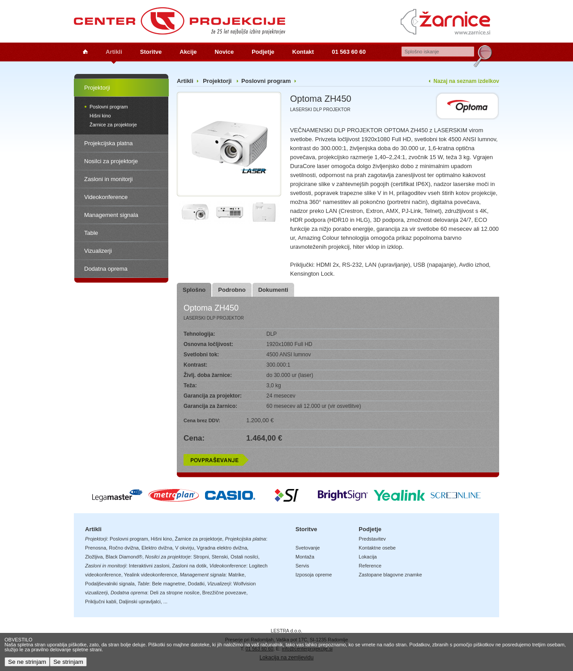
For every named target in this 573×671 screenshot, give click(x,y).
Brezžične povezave (224, 592)
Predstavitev (372, 538)
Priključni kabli (100, 601)
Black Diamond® (124, 556)
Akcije (188, 51)
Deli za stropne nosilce (175, 592)
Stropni (201, 556)
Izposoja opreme (313, 574)
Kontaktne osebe (377, 547)
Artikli (114, 51)
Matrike (236, 574)
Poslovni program (109, 106)
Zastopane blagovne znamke (390, 574)
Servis (302, 565)
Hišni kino (100, 115)
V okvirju (184, 547)
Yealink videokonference (150, 574)
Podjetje (263, 51)
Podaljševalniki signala (110, 583)
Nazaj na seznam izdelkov (466, 81)
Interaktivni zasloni (149, 565)
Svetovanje (307, 547)
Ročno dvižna (124, 547)
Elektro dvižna (156, 547)
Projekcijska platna (108, 143)
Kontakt (303, 51)
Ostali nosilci (244, 556)
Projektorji (97, 87)
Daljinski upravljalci (140, 601)
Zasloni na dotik (189, 565)
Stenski (220, 556)
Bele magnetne (168, 583)
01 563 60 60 (349, 51)
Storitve (151, 51)
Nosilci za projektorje (111, 161)
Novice (224, 51)
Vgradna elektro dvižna (222, 547)
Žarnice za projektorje (113, 124)
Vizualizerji (98, 250)
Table (91, 232)
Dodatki (196, 583)
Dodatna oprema (106, 268)
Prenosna (95, 547)
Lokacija (367, 556)
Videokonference (106, 197)
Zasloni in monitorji (108, 179)
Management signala (111, 215)
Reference (370, 565)
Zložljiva (94, 556)
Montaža (304, 556)
